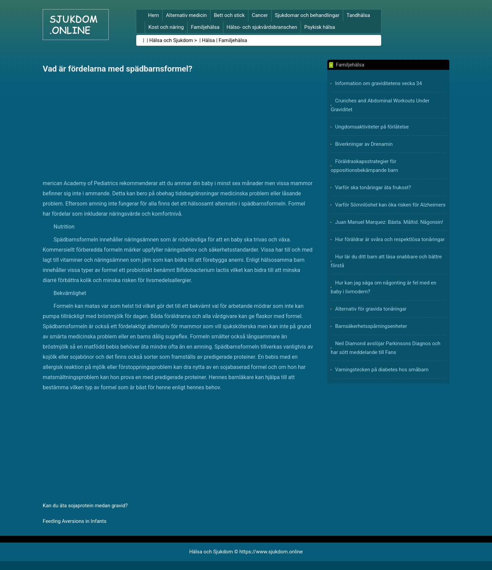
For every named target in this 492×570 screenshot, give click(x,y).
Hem (153, 15)
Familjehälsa (205, 27)
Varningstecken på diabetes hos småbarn (382, 370)
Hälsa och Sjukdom (171, 40)
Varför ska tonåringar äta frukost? (373, 187)
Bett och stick (229, 15)
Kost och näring (166, 27)
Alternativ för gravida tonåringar (371, 309)
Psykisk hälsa (319, 27)
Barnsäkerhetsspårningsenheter (371, 326)
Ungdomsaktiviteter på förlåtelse (372, 127)
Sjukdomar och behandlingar (307, 15)
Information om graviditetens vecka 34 (378, 83)
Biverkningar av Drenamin (364, 144)
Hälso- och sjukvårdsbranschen (262, 27)
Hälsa (208, 40)
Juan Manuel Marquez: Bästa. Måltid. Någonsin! (389, 222)
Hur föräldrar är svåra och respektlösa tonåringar (390, 239)
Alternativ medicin (186, 15)
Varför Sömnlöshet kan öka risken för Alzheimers (390, 205)
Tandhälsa (358, 15)
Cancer (260, 15)
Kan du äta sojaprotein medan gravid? (85, 506)
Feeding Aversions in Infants (74, 521)
